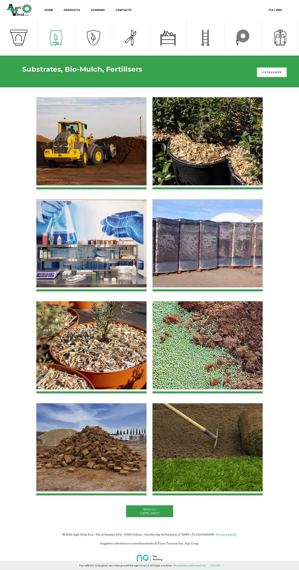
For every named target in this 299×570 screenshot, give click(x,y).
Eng (278, 10)
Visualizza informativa (189, 565)
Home (48, 10)
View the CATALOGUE (149, 511)
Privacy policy (226, 534)
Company (98, 10)
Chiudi (215, 565)
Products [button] (72, 10)
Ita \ (272, 10)
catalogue (272, 72)
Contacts (124, 10)
